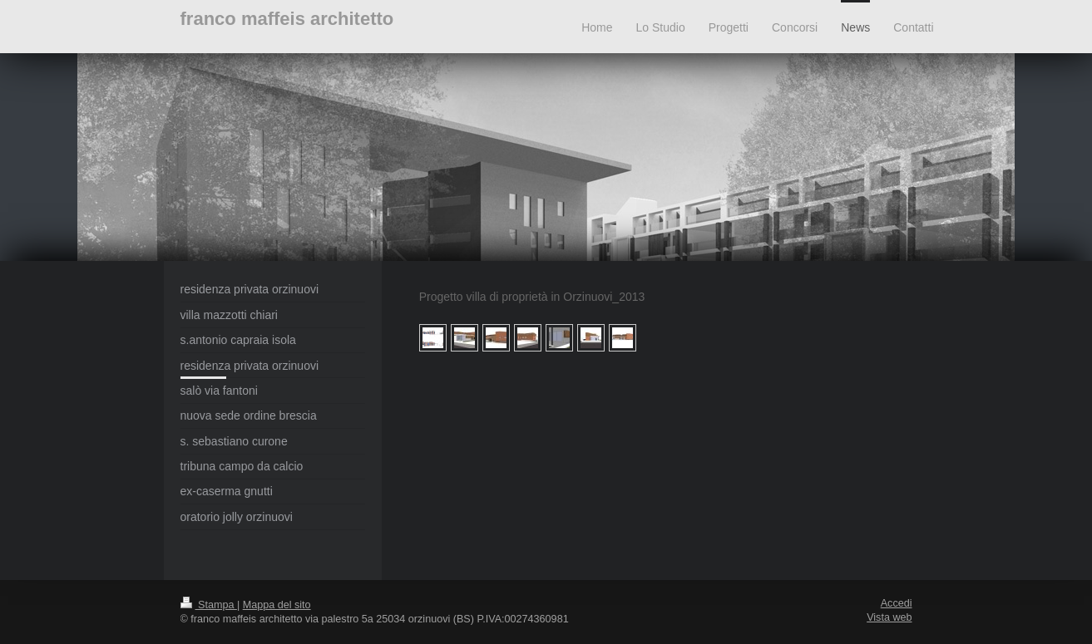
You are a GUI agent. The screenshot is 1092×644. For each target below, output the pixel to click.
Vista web (889, 617)
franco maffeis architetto (287, 18)
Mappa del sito (277, 605)
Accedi (896, 603)
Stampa (208, 605)
